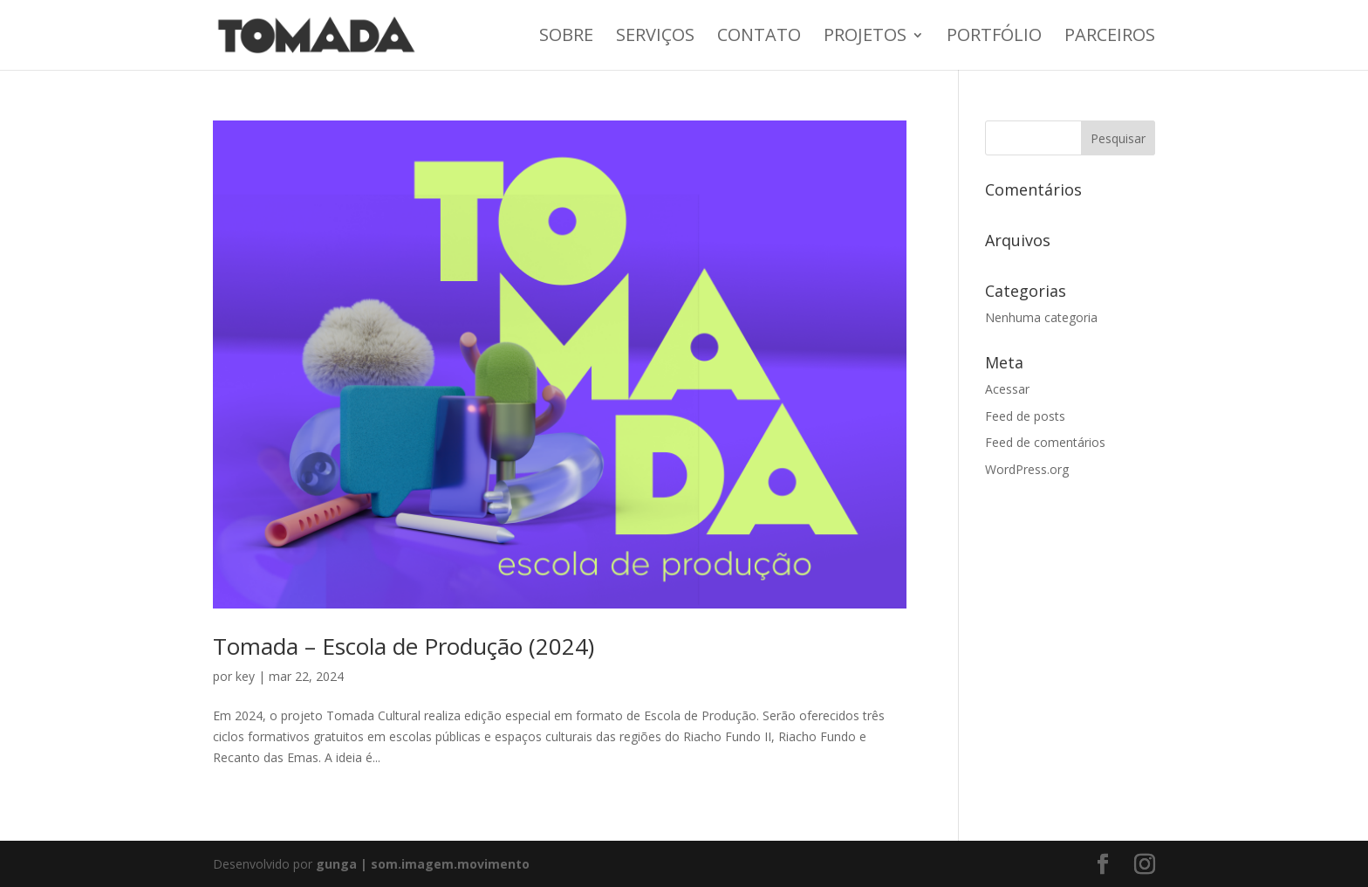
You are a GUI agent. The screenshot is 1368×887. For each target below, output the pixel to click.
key (245, 676)
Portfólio (994, 37)
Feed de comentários (1045, 442)
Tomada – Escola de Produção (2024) (403, 646)
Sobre (566, 37)
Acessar (1007, 389)
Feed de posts (1025, 416)
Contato (759, 37)
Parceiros (1109, 37)
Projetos (865, 37)
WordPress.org (1027, 469)
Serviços (655, 37)
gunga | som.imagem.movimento (423, 864)
